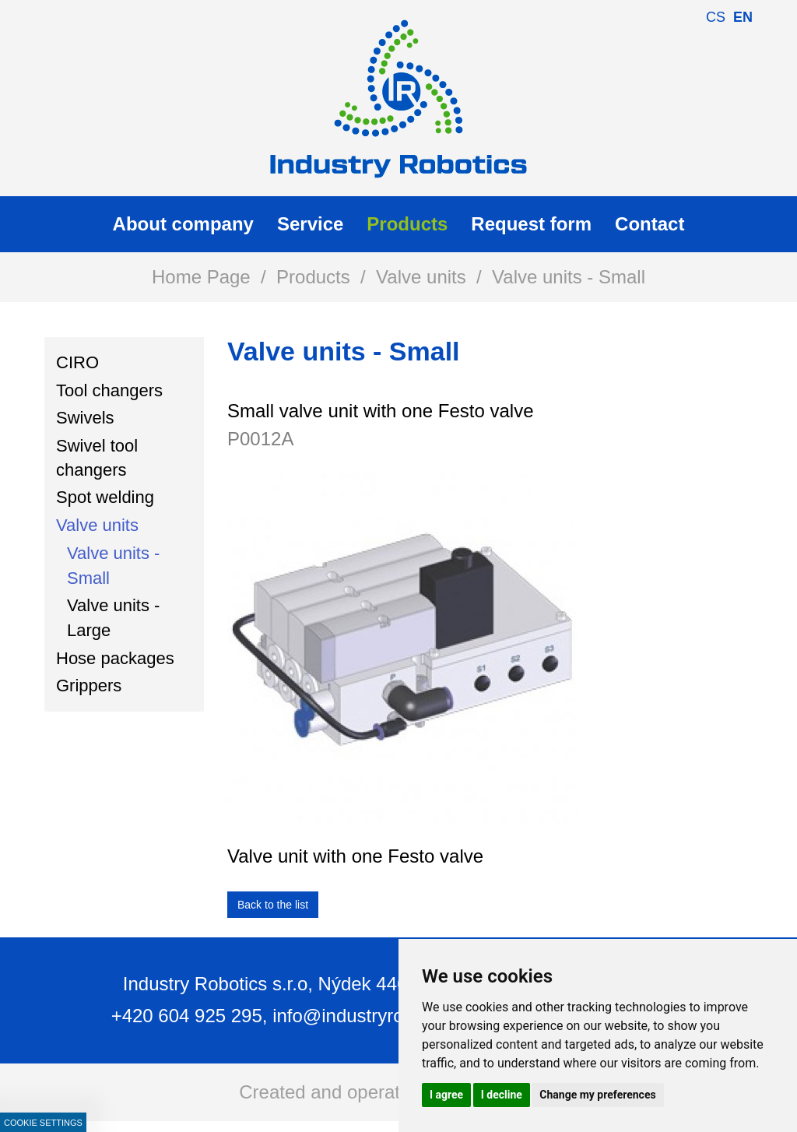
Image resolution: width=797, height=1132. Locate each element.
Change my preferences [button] (597, 1094)
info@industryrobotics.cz (374, 1015)
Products (313, 276)
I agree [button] (446, 1094)
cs (715, 17)
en (743, 17)
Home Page (201, 276)
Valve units (421, 276)
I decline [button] (501, 1094)
